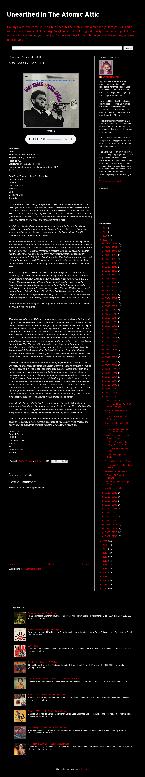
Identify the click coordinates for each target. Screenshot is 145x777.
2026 (105, 228)
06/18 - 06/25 (111, 353)
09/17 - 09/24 (111, 302)
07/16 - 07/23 (111, 337)
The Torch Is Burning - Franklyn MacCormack (48, 744)
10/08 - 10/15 (111, 290)
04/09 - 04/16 (111, 393)
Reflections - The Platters (116, 471)
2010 (105, 588)
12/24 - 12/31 (111, 247)
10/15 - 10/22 (111, 286)
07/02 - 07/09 (111, 345)
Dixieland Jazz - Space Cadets (118, 461)
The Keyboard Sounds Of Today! (42, 662)
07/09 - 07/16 (111, 342)
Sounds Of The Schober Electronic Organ (46, 695)
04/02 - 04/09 (111, 396)
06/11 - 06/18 (111, 357)
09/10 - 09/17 (111, 306)
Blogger (84, 769)
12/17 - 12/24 (111, 251)
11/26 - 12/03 (111, 263)
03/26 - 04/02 (111, 400)
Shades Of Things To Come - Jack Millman (47, 711)
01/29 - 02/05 (111, 520)
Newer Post (15, 564)
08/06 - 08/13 (111, 326)
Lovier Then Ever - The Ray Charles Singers (117, 437)
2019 (105, 553)
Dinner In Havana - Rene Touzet (42, 613)
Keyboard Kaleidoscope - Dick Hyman (45, 629)
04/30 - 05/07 (111, 381)
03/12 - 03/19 (111, 497)
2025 (105, 232)
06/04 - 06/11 (111, 361)
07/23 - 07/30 (111, 334)
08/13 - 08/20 (111, 322)
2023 (105, 240)
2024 (105, 236)
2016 (105, 565)
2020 (105, 549)
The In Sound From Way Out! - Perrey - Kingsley (118, 405)
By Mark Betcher (111, 77)
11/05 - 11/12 (111, 275)
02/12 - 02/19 (111, 512)
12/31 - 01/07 (111, 243)
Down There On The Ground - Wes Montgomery (118, 430)
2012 (105, 580)
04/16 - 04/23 (111, 389)
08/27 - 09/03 (111, 314)
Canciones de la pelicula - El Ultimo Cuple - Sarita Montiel (54, 678)
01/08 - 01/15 (111, 532)
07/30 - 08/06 (111, 330)
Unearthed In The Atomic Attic (53, 14)
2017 (105, 561)
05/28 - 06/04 (111, 365)
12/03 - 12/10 (111, 259)
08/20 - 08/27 (111, 318)
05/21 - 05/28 (111, 369)
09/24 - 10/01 (111, 298)
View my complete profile (110, 181)
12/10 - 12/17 (111, 255)
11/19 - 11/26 (111, 267)
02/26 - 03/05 (111, 505)
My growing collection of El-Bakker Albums (47, 727)
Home (51, 564)
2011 (105, 584)
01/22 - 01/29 (111, 524)
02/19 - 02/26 (111, 509)
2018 (105, 557)
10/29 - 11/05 (111, 278)
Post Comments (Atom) (31, 569)
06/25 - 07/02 (111, 349)
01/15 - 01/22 (111, 528)
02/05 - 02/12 (111, 516)
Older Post (87, 564)
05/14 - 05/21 (111, 373)
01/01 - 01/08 (111, 536)
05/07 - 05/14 (111, 377)
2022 (105, 541)
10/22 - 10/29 (111, 283)
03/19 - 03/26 (111, 493)
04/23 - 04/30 (111, 385)
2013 (105, 576)
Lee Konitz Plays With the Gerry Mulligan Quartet (116, 443)
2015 (105, 569)
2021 (105, 545)
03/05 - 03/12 (111, 501)
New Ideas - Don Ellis (114, 488)
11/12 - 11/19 (111, 271)
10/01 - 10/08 (111, 294)
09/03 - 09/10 (111, 310)
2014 (105, 572)
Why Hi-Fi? (33, 646)
